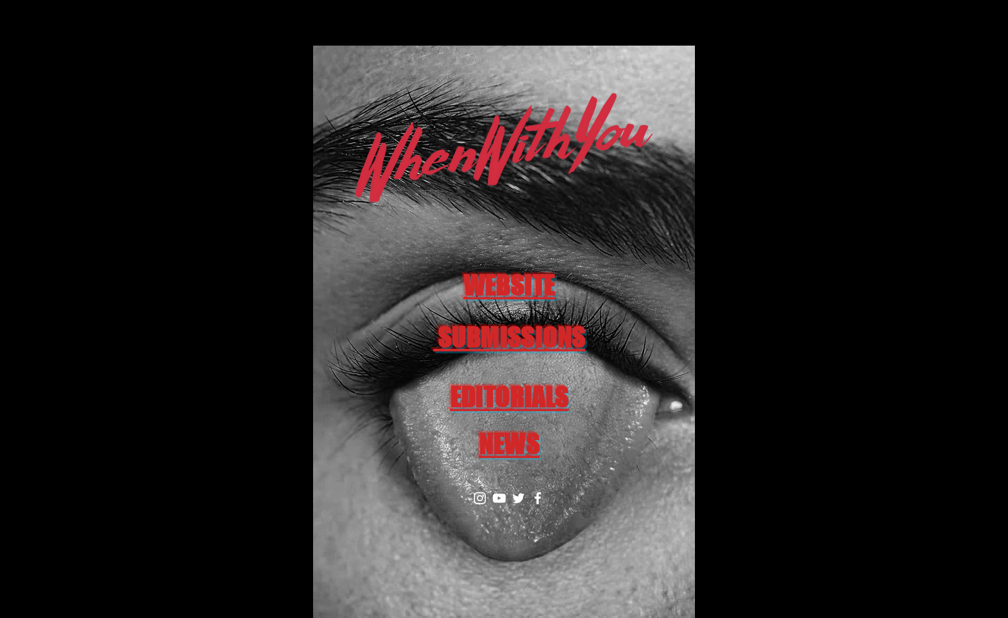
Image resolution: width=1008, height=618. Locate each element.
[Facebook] (538, 498)
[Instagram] (480, 498)
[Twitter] (518, 498)
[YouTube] (499, 498)
